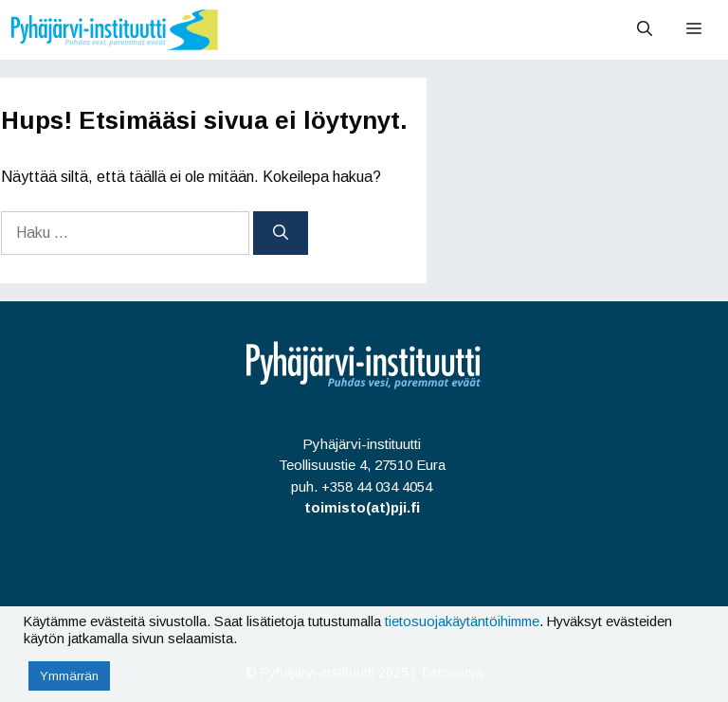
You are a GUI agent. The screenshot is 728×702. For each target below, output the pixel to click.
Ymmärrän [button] (69, 676)
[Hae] (280, 233)
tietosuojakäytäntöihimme (462, 621)
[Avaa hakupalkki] (644, 29)
